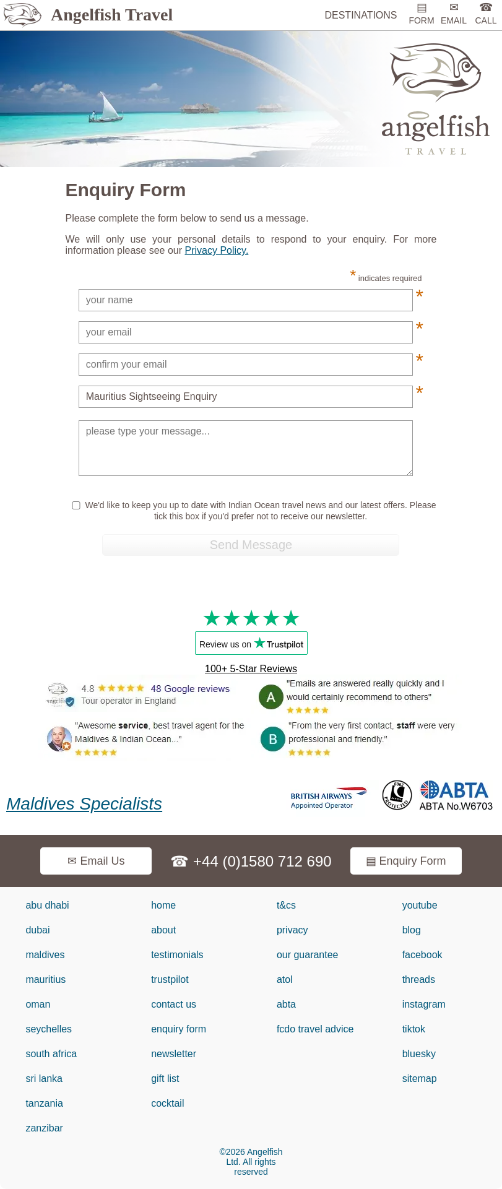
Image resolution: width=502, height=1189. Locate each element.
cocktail (167, 1103)
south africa (51, 1053)
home (163, 905)
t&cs (286, 905)
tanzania (44, 1103)
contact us (173, 1004)
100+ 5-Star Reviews (251, 669)
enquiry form (178, 1029)
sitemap (419, 1078)
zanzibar (44, 1128)
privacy (292, 930)
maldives (44, 954)
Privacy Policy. (216, 250)
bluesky (419, 1053)
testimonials (177, 954)
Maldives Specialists (84, 803)
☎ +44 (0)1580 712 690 (250, 861)
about (163, 930)
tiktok (413, 1029)
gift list (165, 1078)
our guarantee (308, 954)
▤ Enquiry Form (406, 861)
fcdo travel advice (315, 1029)
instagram (424, 1004)
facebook (422, 954)
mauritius (45, 979)
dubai (37, 930)
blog (411, 930)
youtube (420, 905)
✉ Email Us (95, 861)
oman (37, 1004)
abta (286, 1004)
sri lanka (44, 1078)
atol (285, 979)
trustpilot (169, 979)
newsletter (173, 1053)
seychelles (48, 1029)
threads (418, 979)
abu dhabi (47, 905)
